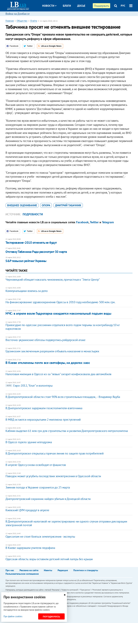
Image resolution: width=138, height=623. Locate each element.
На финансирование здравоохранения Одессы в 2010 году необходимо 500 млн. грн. (60, 302)
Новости (49, 5)
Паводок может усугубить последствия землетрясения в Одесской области (53, 476)
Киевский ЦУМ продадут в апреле (27, 510)
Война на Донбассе (18, 14)
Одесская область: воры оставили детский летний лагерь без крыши (49, 559)
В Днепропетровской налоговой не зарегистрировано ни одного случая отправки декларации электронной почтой (66, 523)
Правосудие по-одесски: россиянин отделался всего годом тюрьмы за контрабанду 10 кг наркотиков (63, 327)
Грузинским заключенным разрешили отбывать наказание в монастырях (52, 351)
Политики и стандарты (85, 570)
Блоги (67, 5)
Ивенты (48, 570)
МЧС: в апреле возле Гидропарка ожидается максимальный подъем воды (58, 313)
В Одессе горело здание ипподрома (29, 442)
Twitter (94, 222)
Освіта (33, 20)
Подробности (33, 214)
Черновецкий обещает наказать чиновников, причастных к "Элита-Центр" (53, 280)
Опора (46, 205)
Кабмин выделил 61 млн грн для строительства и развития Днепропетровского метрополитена (67, 431)
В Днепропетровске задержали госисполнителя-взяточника (44, 408)
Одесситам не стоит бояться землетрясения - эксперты (40, 537)
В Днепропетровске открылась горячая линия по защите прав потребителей (54, 453)
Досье (81, 5)
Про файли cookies (13, 616)
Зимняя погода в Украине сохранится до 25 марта (38, 487)
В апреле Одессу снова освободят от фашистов (36, 465)
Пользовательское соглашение (22, 573)
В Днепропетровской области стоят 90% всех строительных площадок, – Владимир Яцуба (63, 397)
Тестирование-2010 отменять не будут (31, 243)
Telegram (108, 222)
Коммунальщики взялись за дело (27, 291)
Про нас (10, 570)
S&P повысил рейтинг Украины (26, 261)
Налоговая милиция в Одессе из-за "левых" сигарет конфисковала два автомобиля (58, 374)
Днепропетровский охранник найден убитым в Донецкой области (48, 499)
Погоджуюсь (51, 616)
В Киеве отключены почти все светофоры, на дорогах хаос (48, 363)
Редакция (63, 570)
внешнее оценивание (22, 205)
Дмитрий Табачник (68, 205)
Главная (10, 20)
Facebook (82, 222)
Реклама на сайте (29, 570)
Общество (22, 20)
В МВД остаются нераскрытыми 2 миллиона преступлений (43, 420)
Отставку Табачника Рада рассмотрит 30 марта (36, 252)
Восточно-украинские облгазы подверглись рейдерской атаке (45, 340)
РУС (123, 5)
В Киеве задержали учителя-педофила (30, 548)
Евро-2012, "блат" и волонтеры (29, 386)
